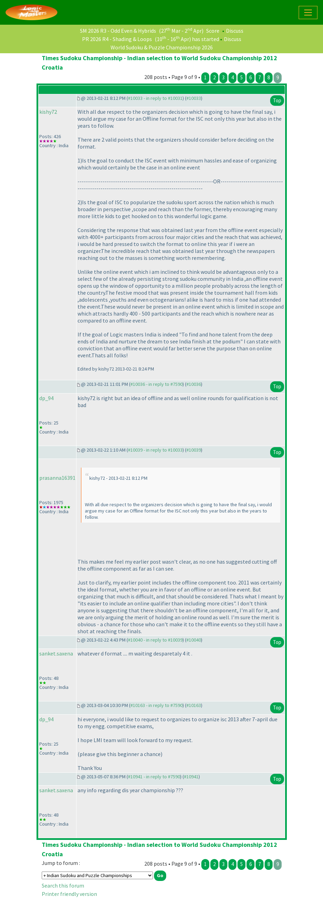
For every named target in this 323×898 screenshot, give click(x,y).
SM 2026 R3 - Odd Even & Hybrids (118, 30)
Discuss (234, 30)
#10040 (193, 640)
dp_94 (46, 398)
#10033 (193, 98)
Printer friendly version (69, 893)
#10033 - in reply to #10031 (155, 98)
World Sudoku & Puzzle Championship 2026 (162, 47)
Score (212, 30)
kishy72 (48, 111)
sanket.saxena (56, 653)
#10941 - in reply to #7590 (154, 776)
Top (277, 100)
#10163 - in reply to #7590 (156, 705)
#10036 (193, 384)
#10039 (193, 450)
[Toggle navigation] (308, 12)
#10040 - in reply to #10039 (155, 640)
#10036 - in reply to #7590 (156, 384)
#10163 (193, 705)
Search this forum (63, 885)
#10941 (191, 776)
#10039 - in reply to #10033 (155, 450)
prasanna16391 (57, 477)
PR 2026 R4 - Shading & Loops (117, 38)
